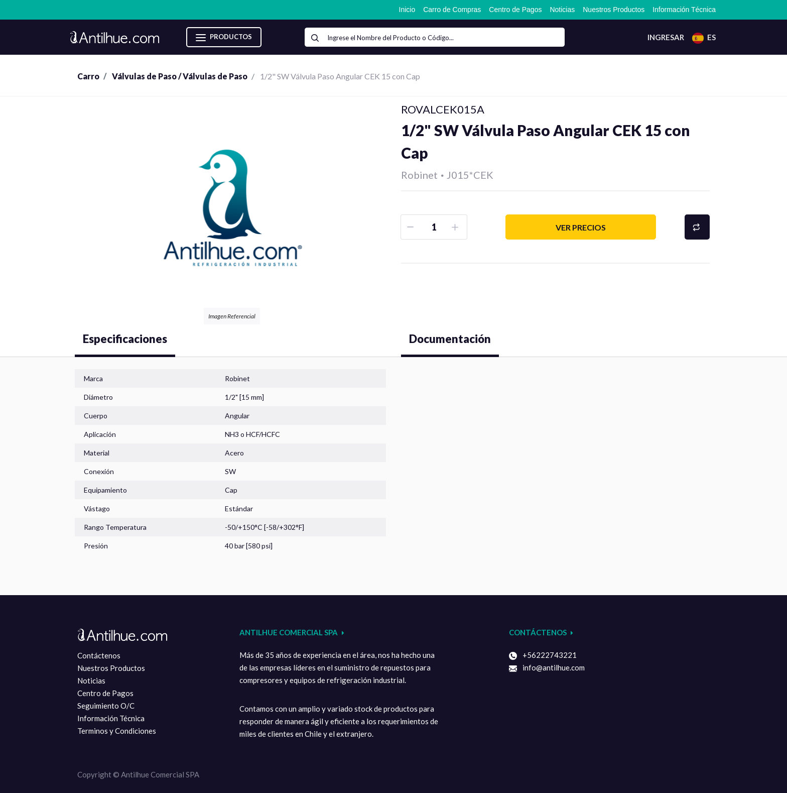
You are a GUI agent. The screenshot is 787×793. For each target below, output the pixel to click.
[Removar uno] (411, 227)
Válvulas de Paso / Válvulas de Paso (179, 76)
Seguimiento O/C (106, 705)
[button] (697, 227)
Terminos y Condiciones (116, 730)
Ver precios (581, 227)
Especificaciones (125, 339)
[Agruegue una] (456, 227)
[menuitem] (407, 10)
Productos (224, 38)
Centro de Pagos (105, 693)
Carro (88, 76)
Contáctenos (98, 655)
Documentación (450, 339)
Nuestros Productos (111, 667)
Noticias (91, 680)
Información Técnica (111, 718)
